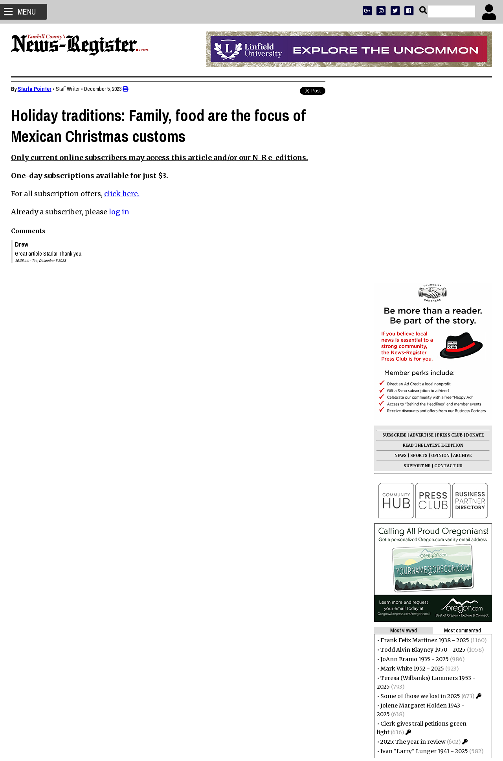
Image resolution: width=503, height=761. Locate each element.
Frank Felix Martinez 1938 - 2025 (424, 438)
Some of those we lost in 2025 (419, 494)
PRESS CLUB (449, 233)
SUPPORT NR (416, 264)
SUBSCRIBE (394, 233)
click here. (122, 193)
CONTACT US (447, 264)
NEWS (400, 254)
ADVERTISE (421, 233)
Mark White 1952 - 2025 (411, 467)
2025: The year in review (412, 540)
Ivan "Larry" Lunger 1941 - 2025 (423, 549)
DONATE (474, 233)
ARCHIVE (461, 254)
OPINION (439, 254)
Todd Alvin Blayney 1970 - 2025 (422, 448)
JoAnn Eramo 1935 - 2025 (414, 457)
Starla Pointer (35, 88)
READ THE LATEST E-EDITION (432, 244)
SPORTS (418, 254)
